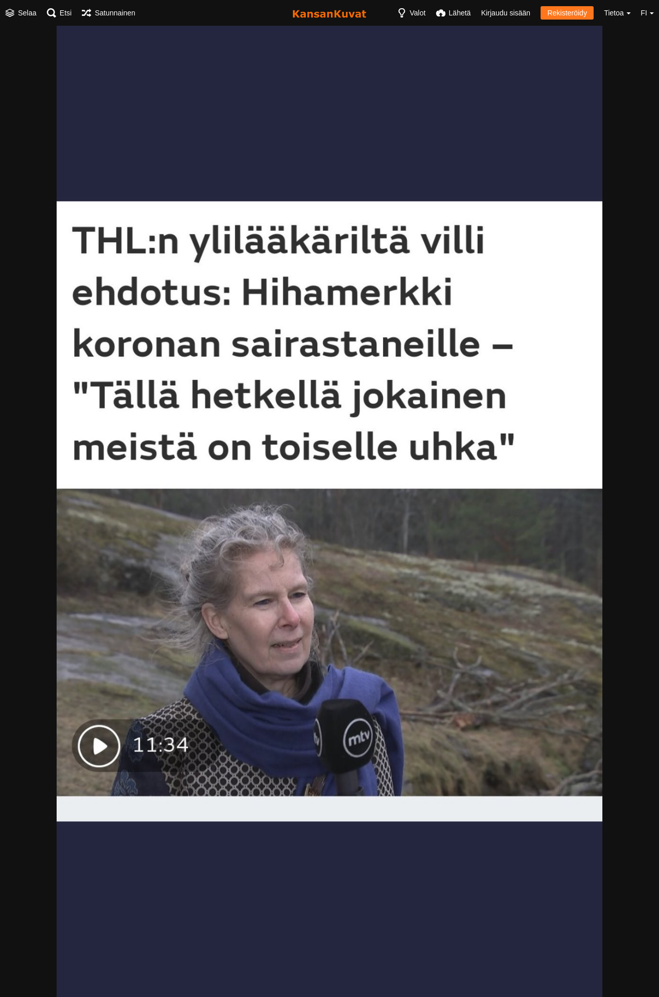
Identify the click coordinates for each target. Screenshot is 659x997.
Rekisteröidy (567, 13)
